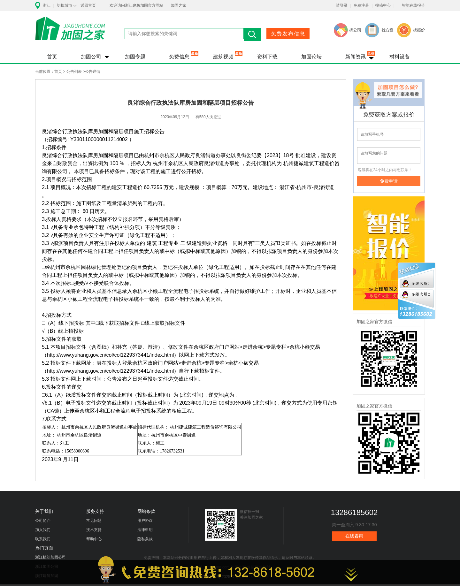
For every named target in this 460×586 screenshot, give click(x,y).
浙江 (46, 5)
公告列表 (74, 71)
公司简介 (42, 520)
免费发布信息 (288, 33)
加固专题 (135, 56)
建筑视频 (223, 56)
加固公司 (91, 56)
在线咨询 (354, 536)
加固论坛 (311, 56)
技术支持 (94, 530)
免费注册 (361, 5)
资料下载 (267, 56)
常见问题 (94, 520)
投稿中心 (383, 5)
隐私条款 (145, 539)
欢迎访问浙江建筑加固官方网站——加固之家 (148, 5)
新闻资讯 (355, 56)
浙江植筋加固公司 (50, 557)
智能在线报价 (413, 5)
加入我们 (42, 530)
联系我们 (42, 539)
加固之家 (70, 33)
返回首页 (88, 5)
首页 (52, 56)
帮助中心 (94, 539)
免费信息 (179, 56)
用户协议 (145, 520)
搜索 (252, 34)
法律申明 (145, 530)
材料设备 (399, 56)
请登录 (342, 5)
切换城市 (64, 5)
